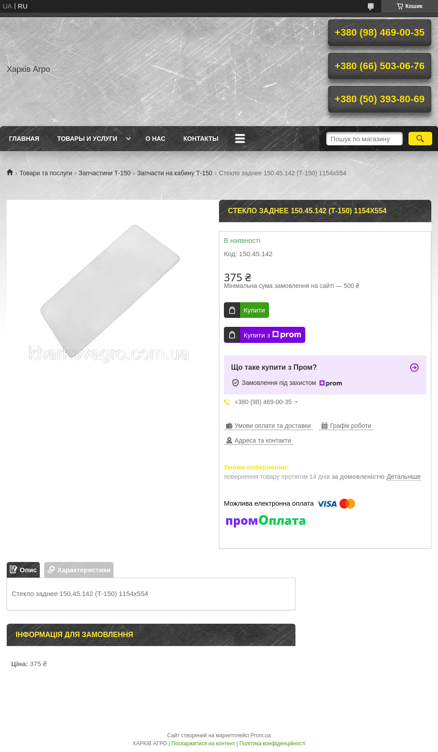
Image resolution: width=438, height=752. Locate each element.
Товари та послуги (45, 173)
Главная (24, 138)
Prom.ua (261, 735)
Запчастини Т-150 (105, 173)
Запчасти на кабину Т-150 (175, 173)
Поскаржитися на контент (203, 743)
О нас (155, 138)
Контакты (200, 138)
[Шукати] (420, 138)
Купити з (272, 335)
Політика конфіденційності (273, 743)
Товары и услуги (87, 138)
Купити (254, 310)
